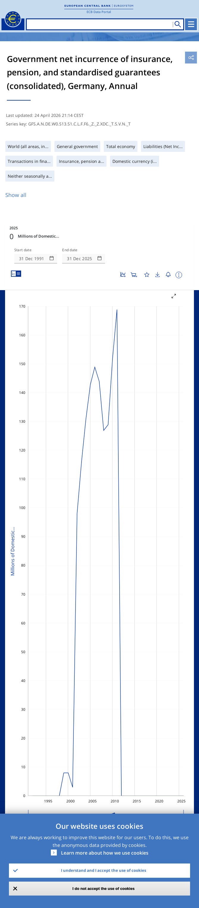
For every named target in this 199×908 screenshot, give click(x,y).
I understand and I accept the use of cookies (103, 870)
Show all (15, 194)
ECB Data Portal (99, 11)
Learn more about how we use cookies (104, 853)
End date (70, 250)
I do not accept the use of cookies (104, 888)
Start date (23, 250)
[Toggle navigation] (191, 24)
